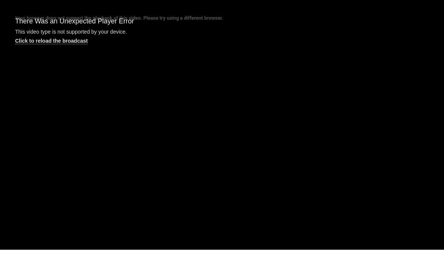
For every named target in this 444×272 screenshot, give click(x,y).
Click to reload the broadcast (51, 41)
